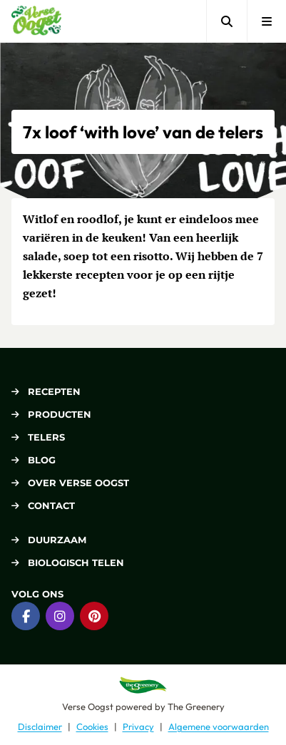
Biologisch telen (67, 562)
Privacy (138, 726)
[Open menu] (266, 21)
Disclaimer (40, 726)
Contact (43, 505)
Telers (38, 437)
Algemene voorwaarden (218, 726)
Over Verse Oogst (70, 482)
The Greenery (196, 706)
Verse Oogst (87, 706)
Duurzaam (48, 539)
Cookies (92, 726)
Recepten (46, 391)
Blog (33, 460)
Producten (51, 414)
